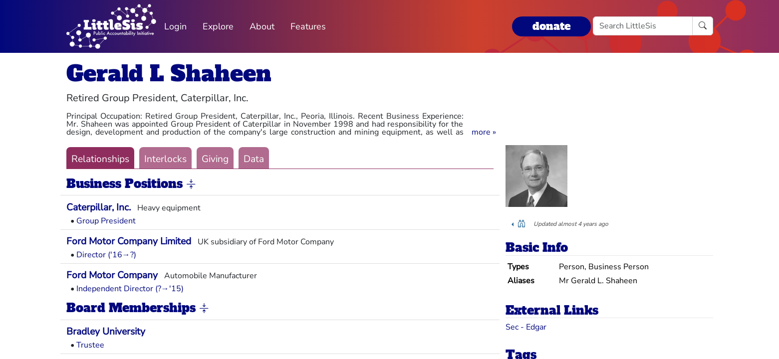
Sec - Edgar (526, 327)
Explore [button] (218, 26)
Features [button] (308, 26)
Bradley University (105, 331)
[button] (484, 132)
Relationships (100, 159)
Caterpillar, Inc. (98, 207)
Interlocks (165, 159)
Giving (215, 159)
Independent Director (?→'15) (130, 288)
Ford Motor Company (112, 275)
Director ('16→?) (106, 254)
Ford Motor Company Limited (128, 241)
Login (175, 26)
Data (254, 159)
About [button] (262, 26)
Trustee (90, 345)
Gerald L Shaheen (168, 73)
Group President (106, 220)
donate (551, 26)
